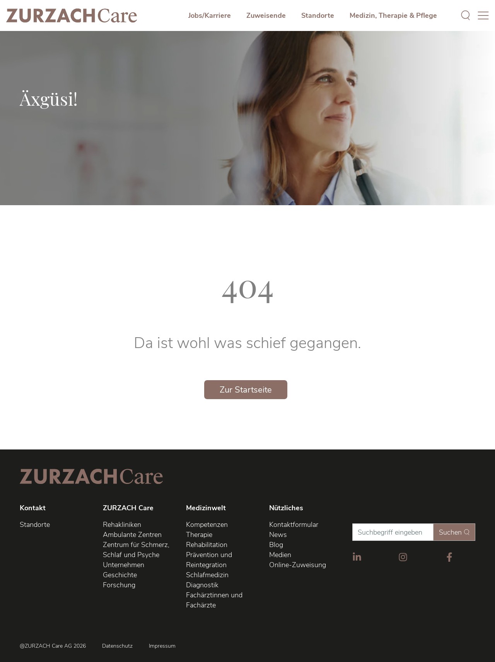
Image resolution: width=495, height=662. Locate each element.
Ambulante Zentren (132, 534)
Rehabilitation (206, 544)
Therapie (199, 534)
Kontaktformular (293, 524)
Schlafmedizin (207, 575)
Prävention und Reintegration (209, 559)
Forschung (119, 585)
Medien (280, 554)
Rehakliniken (122, 524)
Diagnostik (202, 585)
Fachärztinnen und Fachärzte (214, 600)
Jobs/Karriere (209, 15)
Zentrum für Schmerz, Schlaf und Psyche (136, 549)
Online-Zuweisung (297, 564)
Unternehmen (123, 564)
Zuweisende (266, 15)
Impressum (162, 646)
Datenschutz (117, 646)
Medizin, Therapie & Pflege (393, 15)
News (278, 534)
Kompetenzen (207, 524)
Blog (276, 544)
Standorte (317, 15)
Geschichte (120, 575)
